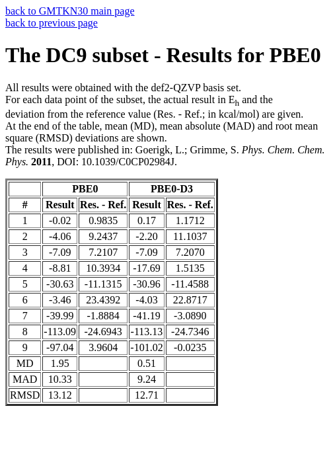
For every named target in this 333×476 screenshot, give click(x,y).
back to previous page (51, 22)
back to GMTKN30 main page (70, 11)
